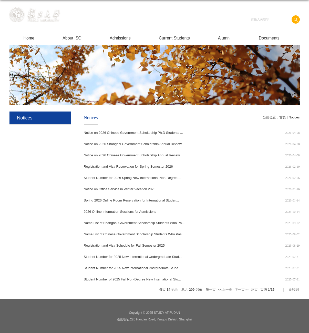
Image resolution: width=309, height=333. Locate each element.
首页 (282, 117)
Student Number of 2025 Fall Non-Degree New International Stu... (132, 279)
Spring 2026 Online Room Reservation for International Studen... (131, 200)
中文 (282, 7)
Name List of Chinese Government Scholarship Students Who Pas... (134, 234)
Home (29, 38)
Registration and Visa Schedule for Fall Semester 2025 (124, 245)
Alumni (224, 38)
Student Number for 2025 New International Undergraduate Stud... (133, 257)
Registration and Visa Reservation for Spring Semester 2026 (128, 166)
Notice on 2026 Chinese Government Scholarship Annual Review (132, 155)
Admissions (120, 38)
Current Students (174, 38)
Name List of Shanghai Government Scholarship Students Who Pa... (134, 223)
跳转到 (294, 289)
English (293, 7)
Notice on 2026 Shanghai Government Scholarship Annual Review (133, 144)
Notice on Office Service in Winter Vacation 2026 (120, 189)
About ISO (72, 38)
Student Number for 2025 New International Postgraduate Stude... (132, 268)
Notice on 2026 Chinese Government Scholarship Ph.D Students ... (133, 133)
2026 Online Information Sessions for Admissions (120, 212)
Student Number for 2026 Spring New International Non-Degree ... (132, 178)
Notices (294, 117)
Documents (269, 38)
